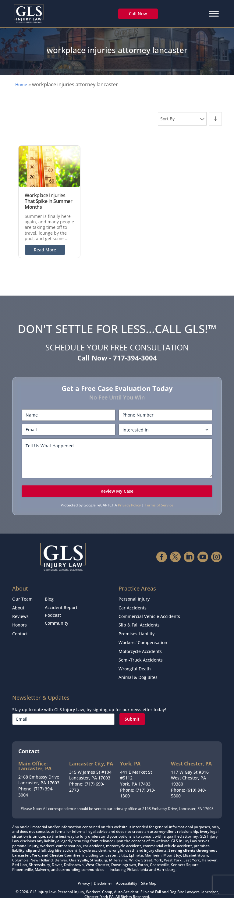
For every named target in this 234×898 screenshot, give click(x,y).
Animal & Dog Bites (138, 668)
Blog (49, 599)
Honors (19, 622)
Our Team (22, 599)
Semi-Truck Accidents (141, 652)
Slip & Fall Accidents (139, 622)
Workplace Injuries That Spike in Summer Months (48, 201)
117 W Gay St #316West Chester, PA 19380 (190, 768)
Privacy (84, 873)
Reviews (20, 614)
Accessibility (126, 873)
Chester (91, 886)
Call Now (138, 13)
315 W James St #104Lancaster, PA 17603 (90, 765)
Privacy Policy (129, 505)
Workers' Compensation (143, 637)
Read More (45, 250)
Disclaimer (103, 873)
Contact (20, 629)
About (18, 606)
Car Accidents (133, 606)
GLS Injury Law (43, 881)
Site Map (148, 873)
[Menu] (214, 13)
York (104, 886)
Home (21, 84)
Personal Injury (134, 599)
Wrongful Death (135, 660)
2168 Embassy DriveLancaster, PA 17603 (38, 770)
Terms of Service (159, 505)
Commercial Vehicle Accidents (149, 614)
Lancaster (209, 881)
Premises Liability (136, 629)
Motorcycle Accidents (140, 645)
